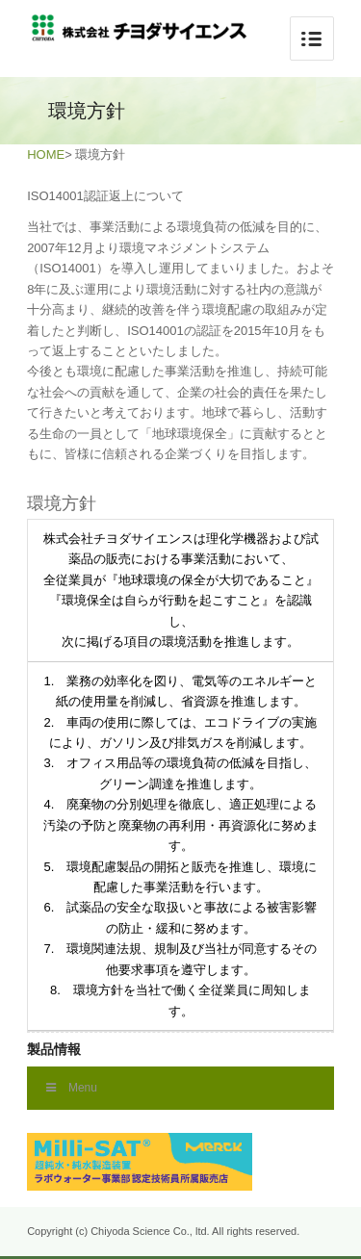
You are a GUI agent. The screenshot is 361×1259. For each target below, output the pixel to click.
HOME (45, 154)
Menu (71, 1087)
